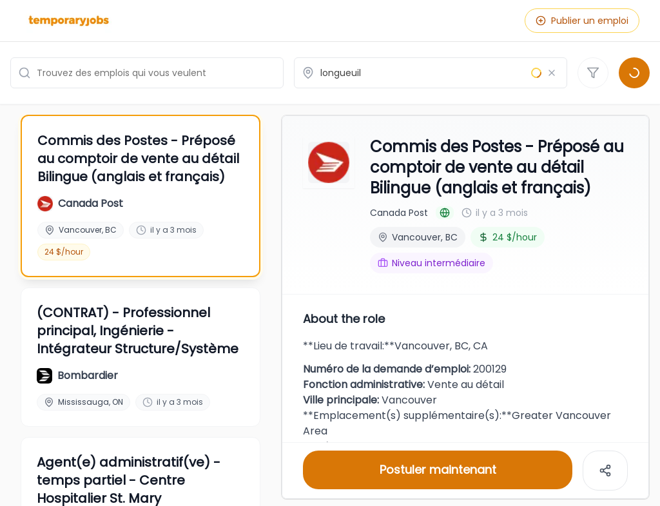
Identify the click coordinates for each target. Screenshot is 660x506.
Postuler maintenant (438, 470)
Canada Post (399, 212)
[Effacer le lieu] (551, 73)
